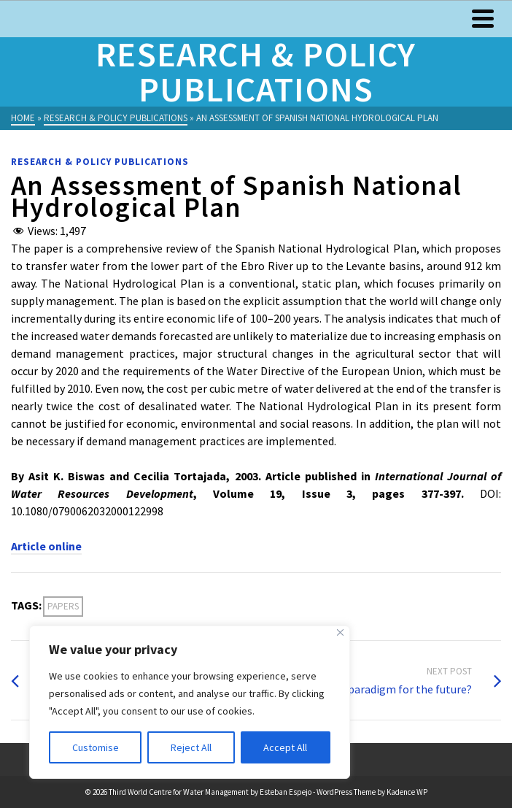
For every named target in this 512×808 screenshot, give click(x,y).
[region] (189, 702)
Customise (95, 747)
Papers (63, 606)
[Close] (340, 632)
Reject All (191, 747)
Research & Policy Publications (100, 161)
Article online (46, 546)
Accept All (285, 747)
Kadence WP (407, 792)
